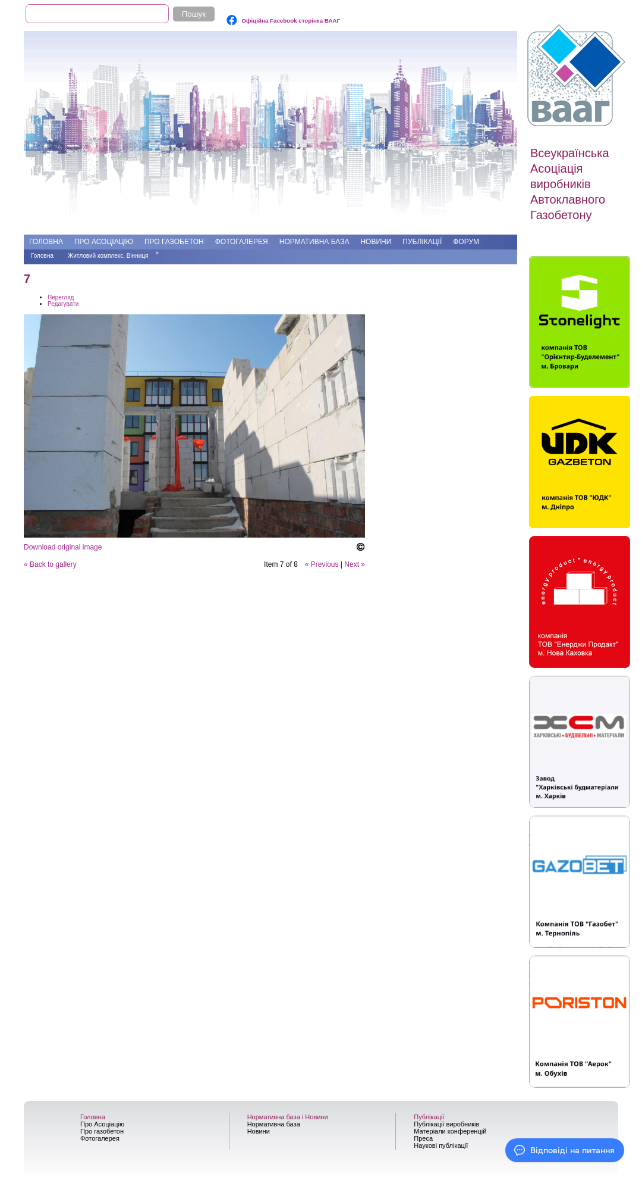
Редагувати (63, 304)
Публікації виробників (446, 1124)
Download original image (63, 547)
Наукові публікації (441, 1145)
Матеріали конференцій (450, 1131)
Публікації (422, 242)
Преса (423, 1138)
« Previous (322, 564)
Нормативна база (314, 242)
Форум (466, 242)
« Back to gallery (50, 564)
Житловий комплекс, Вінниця (108, 255)
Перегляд (61, 297)
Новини (375, 242)
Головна (46, 242)
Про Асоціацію (103, 242)
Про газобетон (174, 242)
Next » (354, 564)
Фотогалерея (241, 242)
